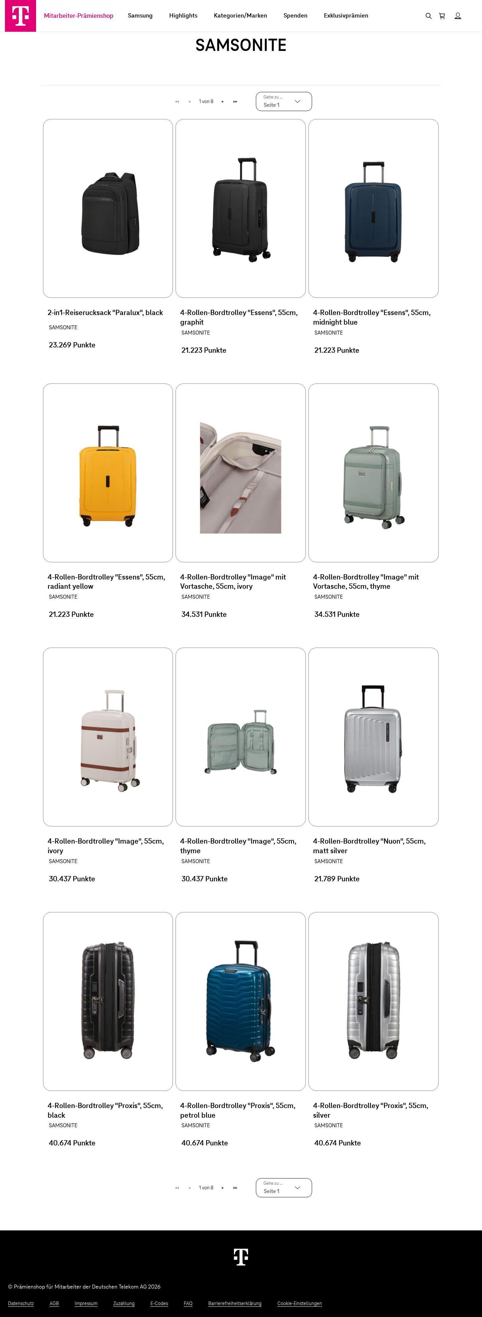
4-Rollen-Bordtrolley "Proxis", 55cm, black (105, 1111)
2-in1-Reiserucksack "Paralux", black (105, 313)
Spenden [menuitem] (295, 16)
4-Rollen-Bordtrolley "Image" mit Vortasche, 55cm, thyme (366, 582)
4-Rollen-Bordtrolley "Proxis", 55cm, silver (370, 1111)
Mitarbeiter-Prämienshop (78, 16)
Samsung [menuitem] (140, 16)
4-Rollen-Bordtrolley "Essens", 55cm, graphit (239, 318)
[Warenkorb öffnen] (442, 16)
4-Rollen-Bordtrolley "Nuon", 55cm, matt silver (369, 846)
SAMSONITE (63, 328)
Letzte (236, 101)
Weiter (223, 101)
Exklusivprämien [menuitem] (346, 16)
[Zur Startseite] (20, 15)
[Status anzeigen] (458, 16)
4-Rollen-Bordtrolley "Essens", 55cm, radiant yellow (106, 582)
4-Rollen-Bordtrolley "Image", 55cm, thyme (238, 846)
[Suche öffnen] (427, 16)
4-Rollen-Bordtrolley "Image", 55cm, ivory (106, 846)
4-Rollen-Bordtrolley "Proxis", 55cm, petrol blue (237, 1111)
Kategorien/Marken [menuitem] (240, 16)
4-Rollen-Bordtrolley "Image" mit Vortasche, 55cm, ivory (233, 582)
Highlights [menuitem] (183, 16)
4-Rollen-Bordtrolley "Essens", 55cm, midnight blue (371, 318)
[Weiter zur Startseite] (241, 1256)
